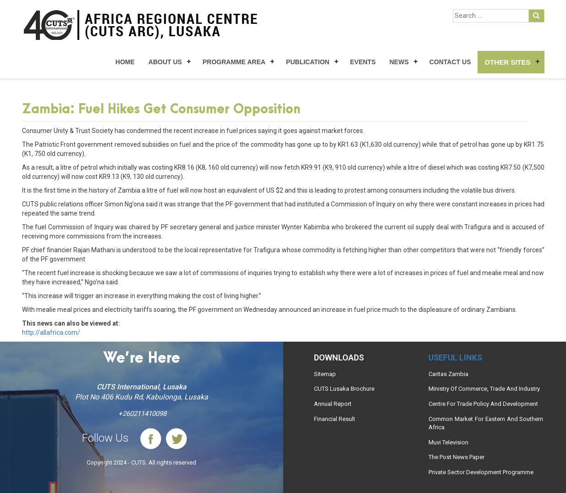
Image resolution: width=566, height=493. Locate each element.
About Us (165, 62)
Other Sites (507, 62)
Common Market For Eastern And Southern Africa (486, 423)
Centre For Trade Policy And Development (483, 403)
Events (363, 62)
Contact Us (450, 62)
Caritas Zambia (448, 374)
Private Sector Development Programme (481, 472)
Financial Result (334, 418)
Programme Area (234, 62)
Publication (308, 62)
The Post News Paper (456, 457)
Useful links (455, 357)
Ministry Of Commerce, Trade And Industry (484, 388)
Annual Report (333, 403)
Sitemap (325, 374)
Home (125, 62)
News (399, 62)
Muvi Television (448, 442)
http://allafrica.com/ (51, 332)
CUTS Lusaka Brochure (344, 388)
